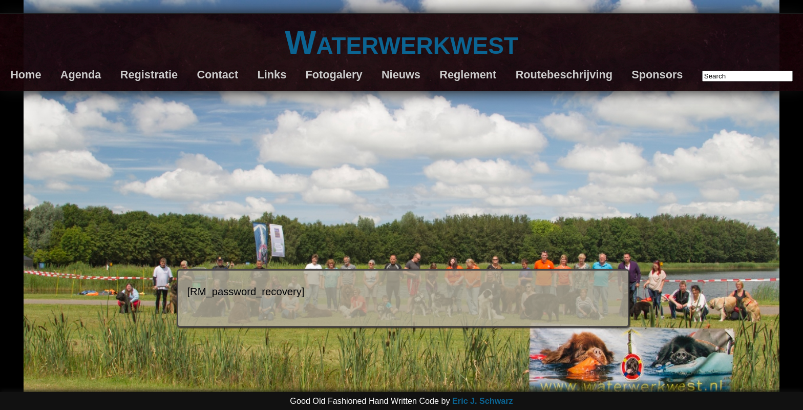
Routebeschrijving (564, 74)
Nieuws (401, 74)
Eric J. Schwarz (482, 400)
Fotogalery (334, 74)
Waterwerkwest (401, 42)
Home (25, 74)
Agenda (80, 74)
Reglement (467, 74)
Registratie (149, 74)
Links (272, 74)
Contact (217, 74)
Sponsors (657, 74)
